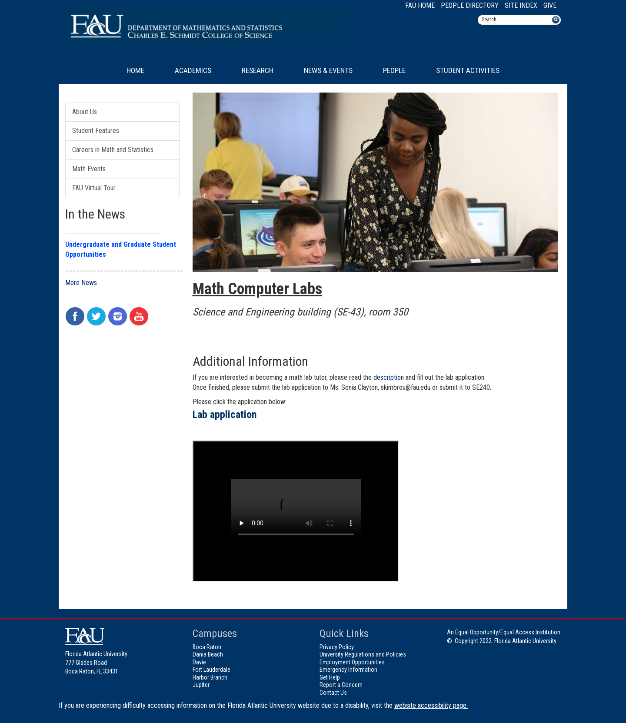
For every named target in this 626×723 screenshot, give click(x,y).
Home (135, 70)
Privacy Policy (337, 646)
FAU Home (420, 5)
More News (81, 283)
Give (549, 5)
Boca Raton (207, 646)
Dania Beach (208, 654)
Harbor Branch (210, 677)
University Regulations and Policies (363, 654)
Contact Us (333, 692)
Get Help (330, 677)
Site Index (521, 5)
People (394, 70)
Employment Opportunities (352, 662)
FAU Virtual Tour (94, 188)
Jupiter (201, 684)
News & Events (328, 70)
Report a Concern (341, 684)
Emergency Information (348, 669)
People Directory (470, 5)
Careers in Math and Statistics (112, 150)
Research (257, 70)
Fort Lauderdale (211, 669)
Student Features (95, 130)
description (388, 377)
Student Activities (467, 70)
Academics (193, 70)
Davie (199, 662)
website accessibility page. (431, 705)
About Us (84, 112)
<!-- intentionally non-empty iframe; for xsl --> (296, 511)
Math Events (89, 169)
